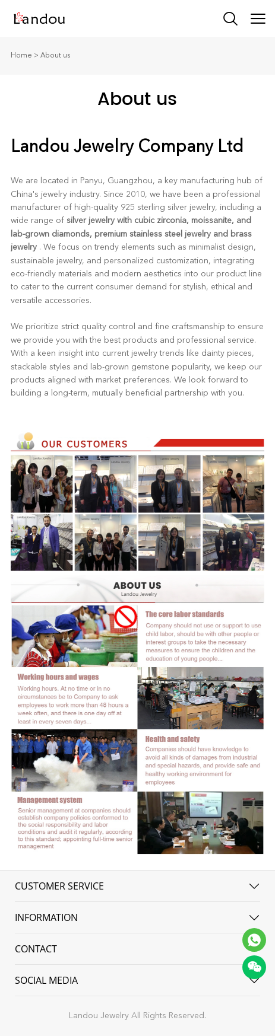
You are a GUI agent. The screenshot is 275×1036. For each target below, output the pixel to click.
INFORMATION (46, 917)
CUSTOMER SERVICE (59, 885)
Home (21, 55)
